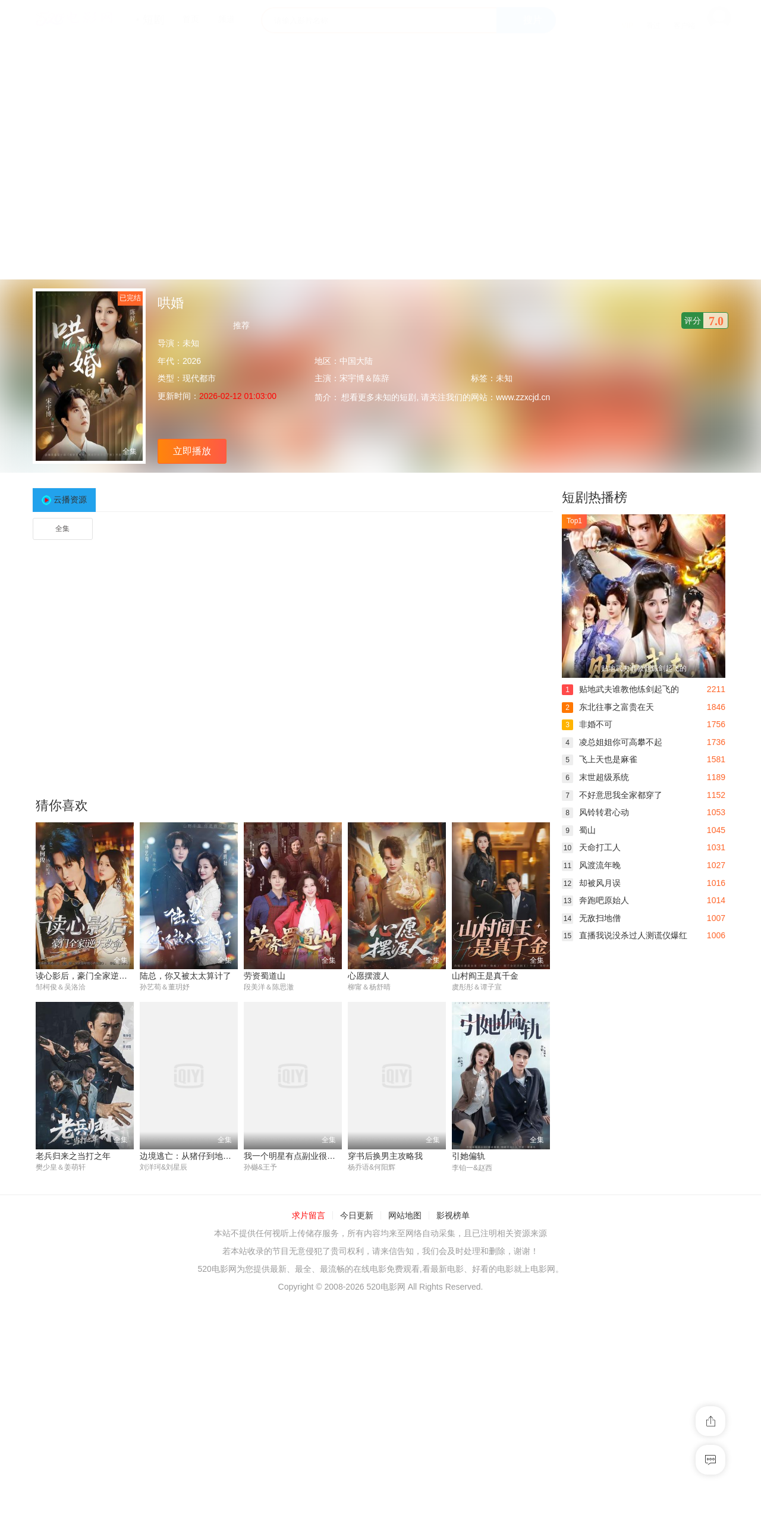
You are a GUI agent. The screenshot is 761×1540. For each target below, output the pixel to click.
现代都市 (199, 378)
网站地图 (405, 1216)
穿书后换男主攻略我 (385, 1156)
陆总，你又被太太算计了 (185, 975)
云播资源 (70, 499)
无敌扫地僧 (591, 918)
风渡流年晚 (591, 865)
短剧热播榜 (594, 497)
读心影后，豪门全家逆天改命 (90, 975)
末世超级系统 (595, 777)
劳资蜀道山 (264, 975)
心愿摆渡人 (368, 975)
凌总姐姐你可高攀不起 (612, 742)
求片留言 (308, 1216)
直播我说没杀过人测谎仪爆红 (624, 935)
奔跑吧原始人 (595, 900)
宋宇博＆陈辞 (364, 378)
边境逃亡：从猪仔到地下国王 (194, 1156)
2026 (192, 361)
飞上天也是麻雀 (599, 759)
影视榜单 (453, 1216)
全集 (62, 528)
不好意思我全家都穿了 (612, 795)
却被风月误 (591, 883)
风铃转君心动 (595, 812)
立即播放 (192, 451)
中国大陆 (356, 361)
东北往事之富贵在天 (608, 707)
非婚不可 (587, 724)
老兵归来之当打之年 (73, 1156)
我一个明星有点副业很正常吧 (298, 1156)
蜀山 (579, 830)
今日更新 (356, 1216)
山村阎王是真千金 (485, 975)
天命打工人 (591, 847)
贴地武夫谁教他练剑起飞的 (620, 689)
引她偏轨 (468, 1156)
